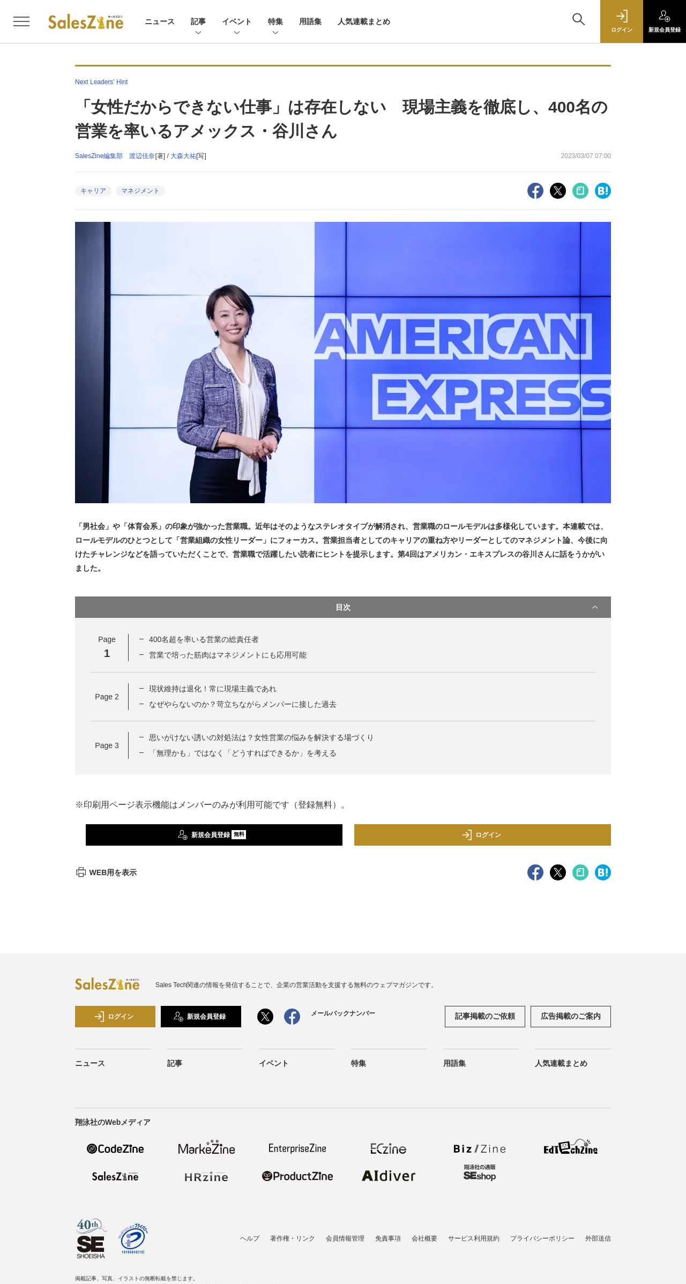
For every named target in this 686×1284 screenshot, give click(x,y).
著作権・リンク (292, 1238)
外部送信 (598, 1238)
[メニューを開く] (21, 21)
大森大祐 (183, 156)
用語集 (310, 21)
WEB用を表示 (106, 872)
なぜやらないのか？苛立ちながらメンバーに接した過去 (243, 704)
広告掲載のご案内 (571, 1016)
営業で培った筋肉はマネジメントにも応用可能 (228, 655)
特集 (275, 22)
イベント (237, 22)
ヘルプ (249, 1238)
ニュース (160, 21)
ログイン (481, 835)
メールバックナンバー (343, 1013)
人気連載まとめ (364, 21)
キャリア (93, 191)
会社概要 (424, 1238)
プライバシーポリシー (542, 1238)
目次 (467, 607)
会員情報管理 (345, 1238)
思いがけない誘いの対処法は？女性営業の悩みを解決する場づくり (261, 737)
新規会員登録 (212, 835)
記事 (198, 22)
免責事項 (388, 1238)
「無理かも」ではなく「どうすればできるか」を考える (243, 753)
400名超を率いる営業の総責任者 (204, 639)
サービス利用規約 (473, 1238)
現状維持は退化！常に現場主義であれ (213, 688)
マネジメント (140, 191)
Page (106, 696)
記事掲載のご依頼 (485, 1016)
